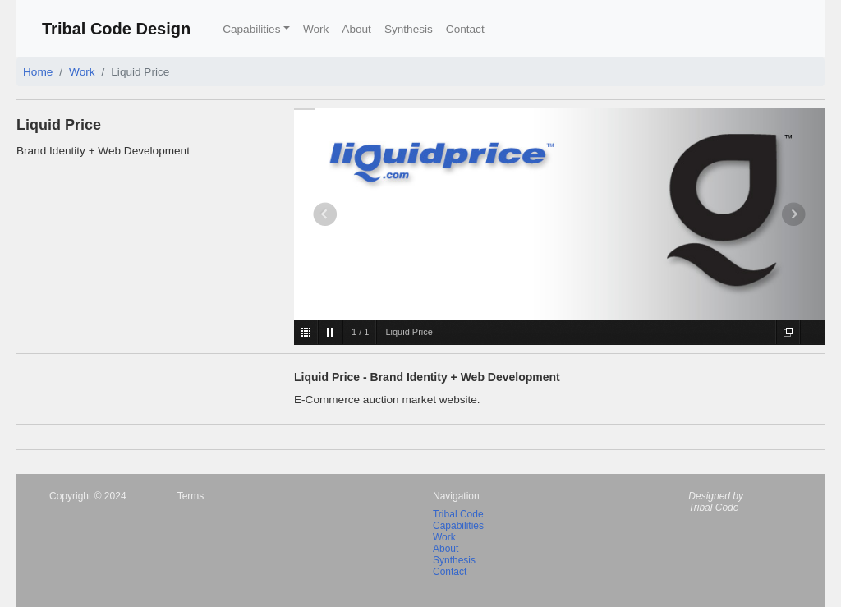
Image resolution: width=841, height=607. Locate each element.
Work (316, 29)
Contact (465, 29)
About (356, 29)
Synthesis (408, 29)
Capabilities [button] (251, 29)
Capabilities (458, 525)
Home (38, 72)
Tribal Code (458, 514)
